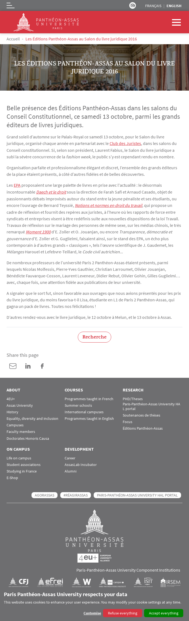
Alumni (70, 470)
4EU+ (11, 397)
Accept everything (163, 613)
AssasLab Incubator (81, 463)
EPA (17, 185)
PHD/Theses (133, 397)
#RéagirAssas (76, 494)
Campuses (15, 423)
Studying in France (22, 470)
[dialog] (94, 604)
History (12, 410)
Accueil (13, 38)
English (174, 5)
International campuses (84, 410)
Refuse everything (122, 613)
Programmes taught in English (89, 417)
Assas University (20, 404)
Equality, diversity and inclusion (32, 417)
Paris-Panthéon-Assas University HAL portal (151, 405)
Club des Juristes (125, 143)
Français (153, 5)
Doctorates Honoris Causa (28, 437)
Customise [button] (92, 613)
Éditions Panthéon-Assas (143, 427)
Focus (127, 420)
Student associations (24, 463)
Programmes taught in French (89, 397)
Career (70, 456)
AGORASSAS (44, 494)
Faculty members (21, 430)
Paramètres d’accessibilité (132, 5)
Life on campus (19, 456)
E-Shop (12, 476)
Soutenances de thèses (141, 414)
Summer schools (78, 404)
